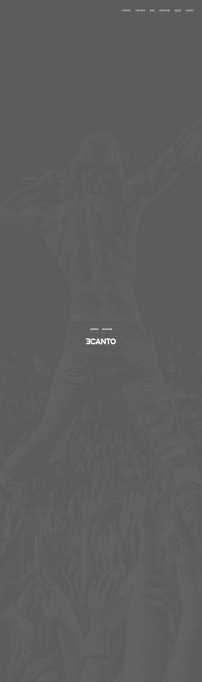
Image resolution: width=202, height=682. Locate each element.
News (152, 10)
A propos (126, 10)
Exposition (164, 10)
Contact (190, 10)
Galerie (178, 10)
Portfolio (140, 10)
